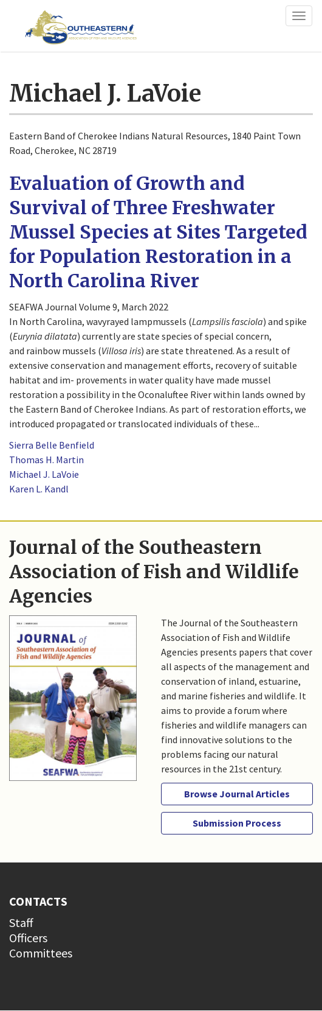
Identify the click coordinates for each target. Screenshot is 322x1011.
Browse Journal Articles (237, 794)
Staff (21, 922)
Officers (28, 937)
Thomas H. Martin (46, 459)
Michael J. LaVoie (44, 474)
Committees (40, 952)
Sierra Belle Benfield (51, 445)
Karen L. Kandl (39, 489)
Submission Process (237, 823)
